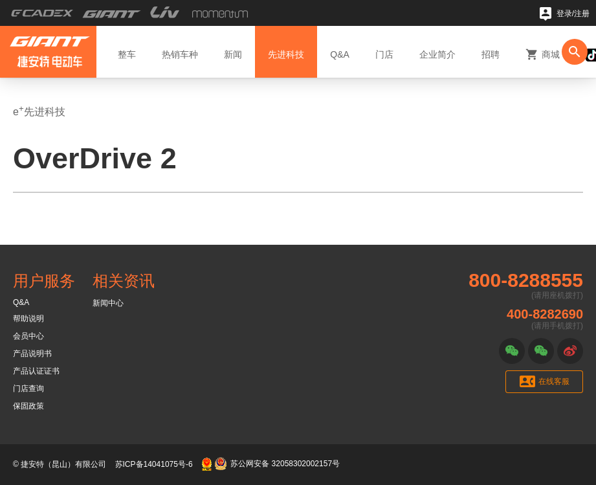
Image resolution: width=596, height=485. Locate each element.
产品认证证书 (36, 371)
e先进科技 (39, 110)
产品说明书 (32, 353)
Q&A (21, 302)
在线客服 (544, 381)
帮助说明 (28, 318)
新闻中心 (108, 303)
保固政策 (28, 406)
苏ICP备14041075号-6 (154, 464)
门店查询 (28, 388)
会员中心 (28, 336)
